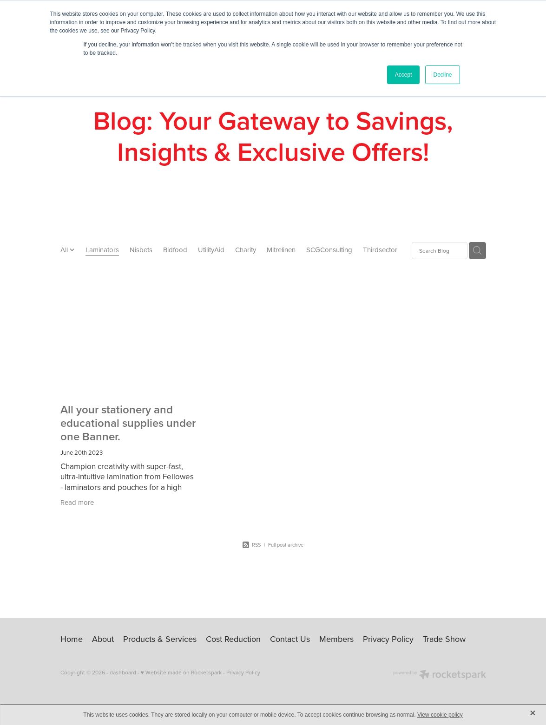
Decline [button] (442, 75)
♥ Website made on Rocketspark (181, 672)
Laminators (102, 250)
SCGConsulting (329, 250)
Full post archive (285, 545)
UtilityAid (211, 250)
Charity (245, 250)
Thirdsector (380, 250)
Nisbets (141, 250)
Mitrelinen (281, 250)
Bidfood (175, 250)
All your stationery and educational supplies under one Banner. (128, 422)
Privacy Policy (243, 672)
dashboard (123, 672)
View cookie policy (440, 715)
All (65, 250)
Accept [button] (403, 75)
